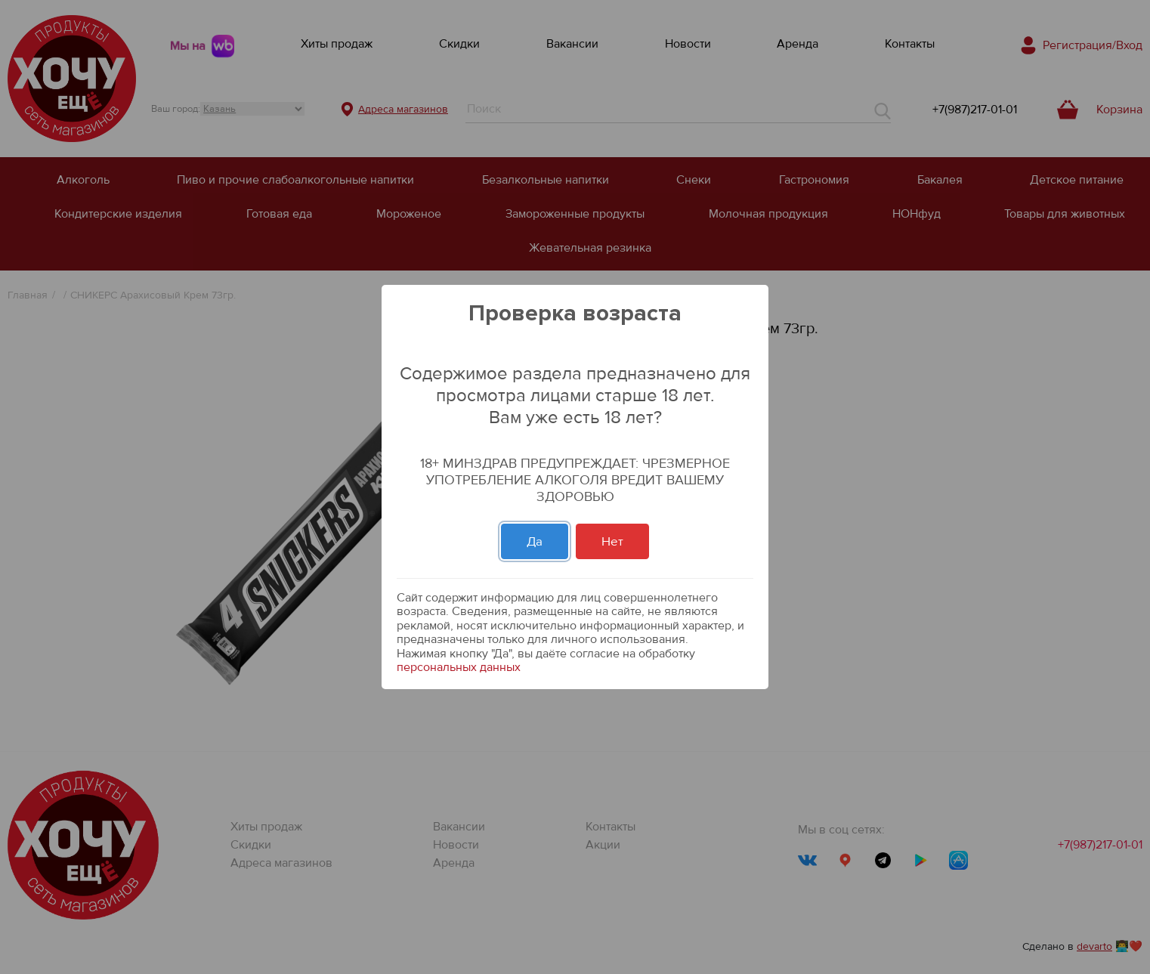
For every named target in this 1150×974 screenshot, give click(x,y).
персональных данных (459, 667)
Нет (612, 541)
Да (535, 541)
